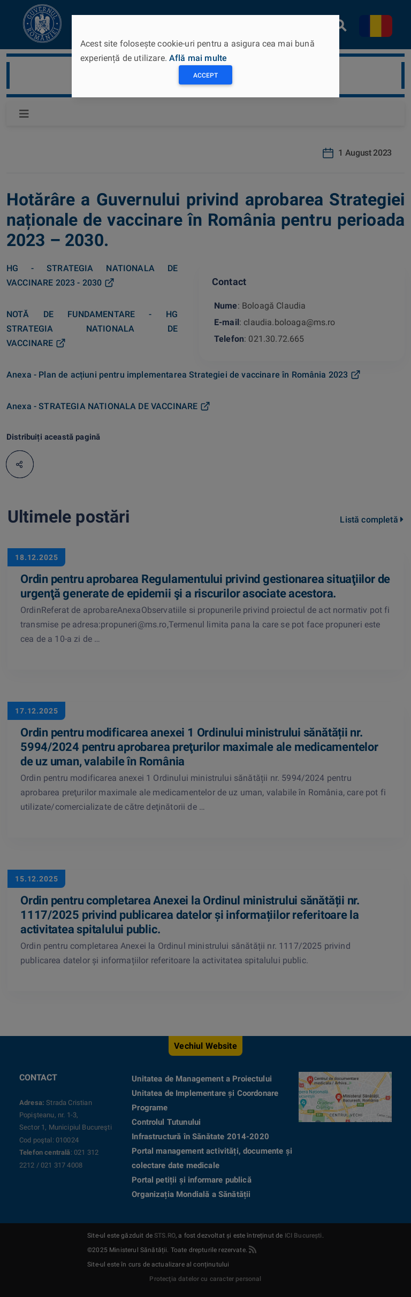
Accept (205, 75)
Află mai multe (198, 58)
